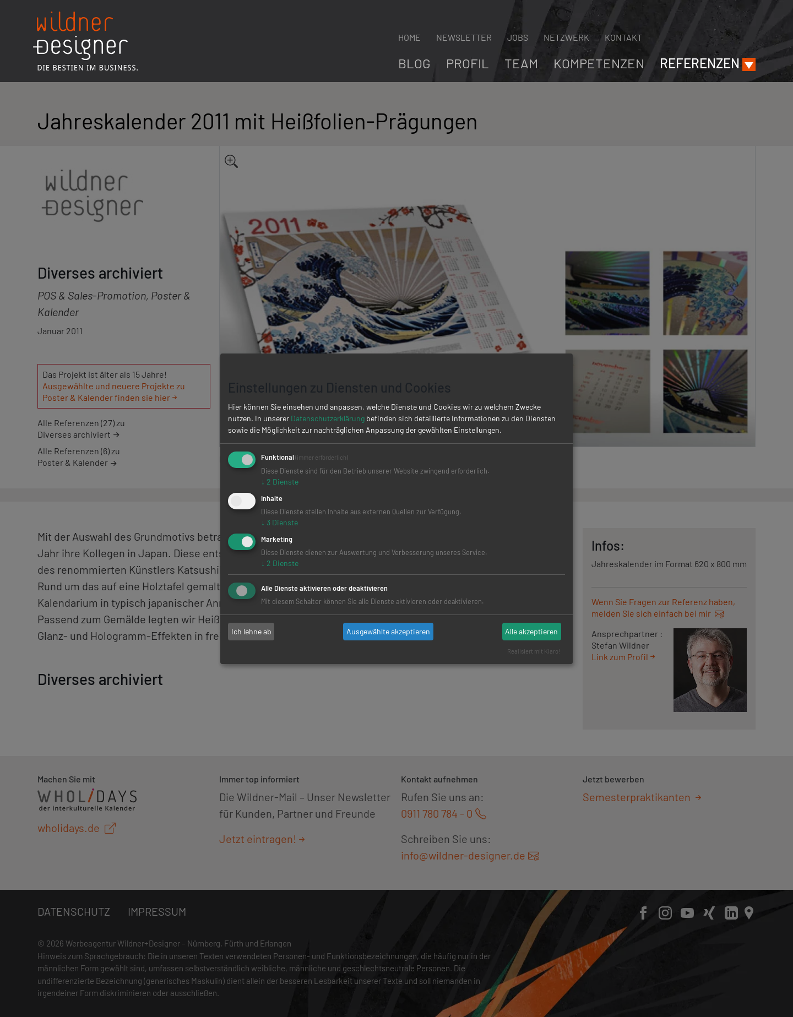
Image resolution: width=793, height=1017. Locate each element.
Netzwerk (566, 37)
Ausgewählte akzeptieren (388, 631)
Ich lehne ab (251, 631)
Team (521, 63)
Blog (414, 63)
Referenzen (700, 63)
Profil (467, 63)
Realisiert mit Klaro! (534, 651)
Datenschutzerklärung (328, 418)
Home (409, 37)
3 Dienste (279, 522)
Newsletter (464, 37)
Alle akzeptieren (531, 631)
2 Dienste (279, 481)
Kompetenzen (598, 63)
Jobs (517, 37)
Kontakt (623, 37)
